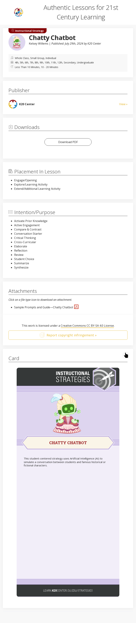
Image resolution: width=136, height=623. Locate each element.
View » (123, 104)
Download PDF (68, 142)
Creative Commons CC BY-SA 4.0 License (87, 326)
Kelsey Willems (38, 43)
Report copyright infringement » (68, 335)
